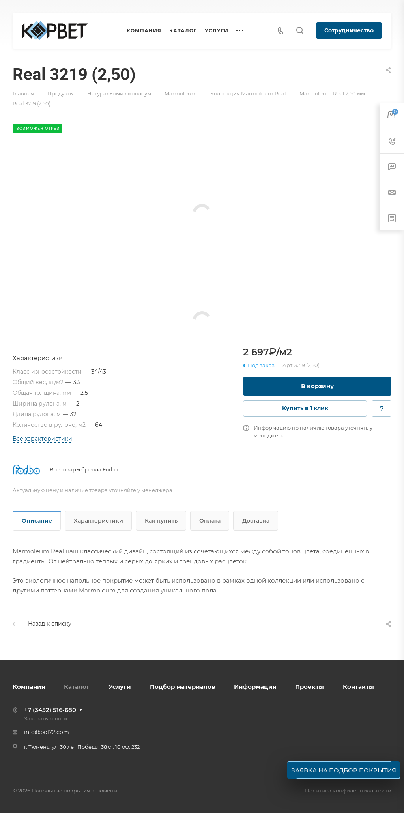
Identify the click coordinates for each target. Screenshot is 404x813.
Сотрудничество (349, 30)
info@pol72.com (46, 732)
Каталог (77, 686)
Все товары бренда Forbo (84, 469)
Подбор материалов (182, 686)
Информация (255, 686)
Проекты (309, 686)
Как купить (161, 520)
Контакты (358, 686)
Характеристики (98, 520)
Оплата (210, 520)
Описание (37, 520)
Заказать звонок (46, 718)
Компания (29, 686)
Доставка (255, 520)
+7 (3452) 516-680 (50, 710)
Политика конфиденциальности (348, 790)
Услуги (119, 686)
